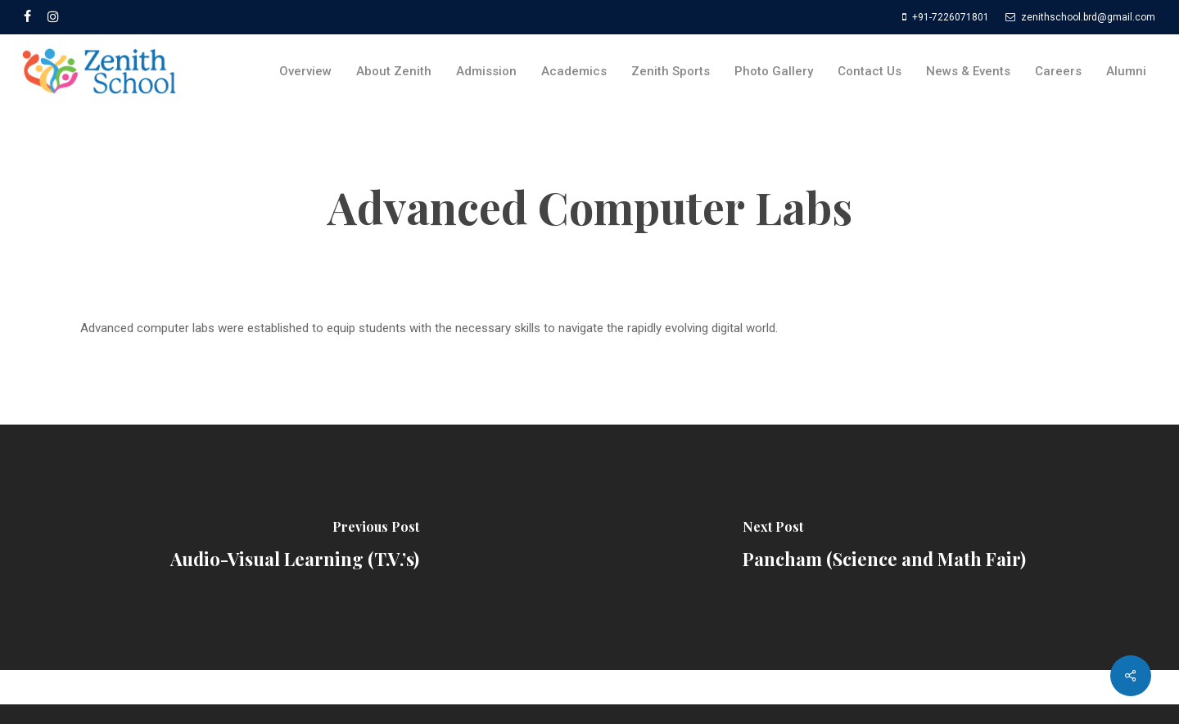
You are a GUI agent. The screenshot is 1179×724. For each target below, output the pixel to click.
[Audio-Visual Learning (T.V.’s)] (295, 547)
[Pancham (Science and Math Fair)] (884, 547)
